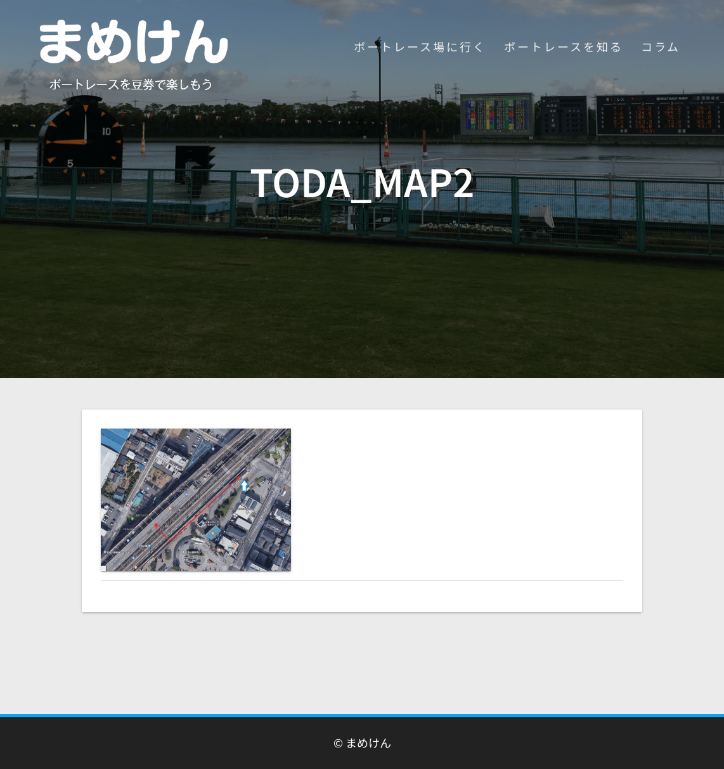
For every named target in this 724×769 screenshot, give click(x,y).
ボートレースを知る (563, 46)
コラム (660, 46)
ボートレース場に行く (420, 46)
